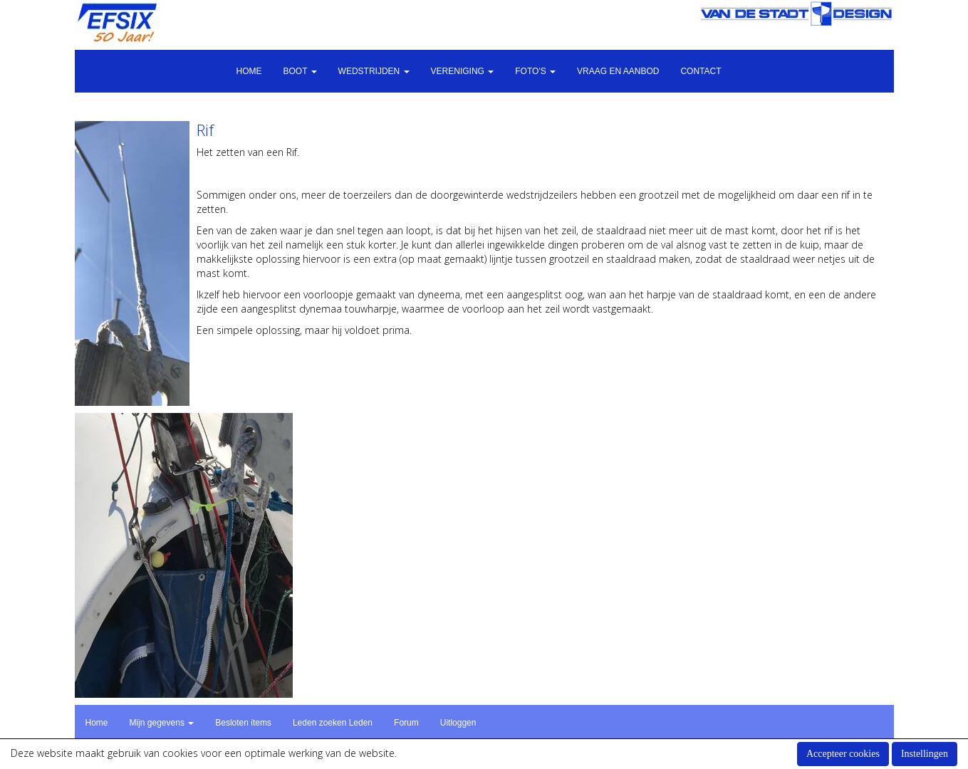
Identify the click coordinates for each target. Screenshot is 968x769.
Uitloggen (458, 723)
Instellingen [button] (924, 753)
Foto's (535, 71)
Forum (406, 723)
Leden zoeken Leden (333, 723)
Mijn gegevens (162, 723)
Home (248, 71)
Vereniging (462, 71)
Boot (299, 71)
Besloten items (243, 723)
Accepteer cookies (843, 753)
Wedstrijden (374, 71)
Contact (700, 71)
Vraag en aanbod (618, 71)
